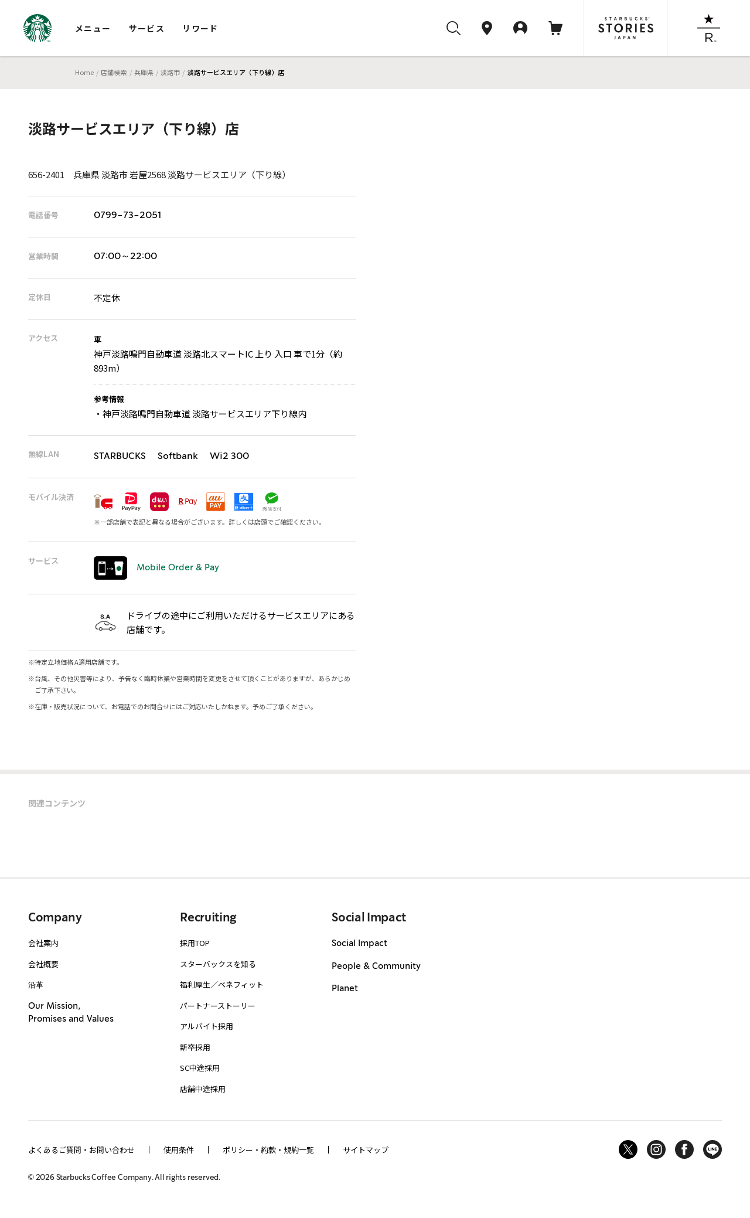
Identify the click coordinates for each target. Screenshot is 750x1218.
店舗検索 (114, 72)
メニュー (93, 28)
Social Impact (359, 944)
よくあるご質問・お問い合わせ (81, 1149)
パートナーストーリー (217, 1005)
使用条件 (178, 1149)
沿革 (35, 984)
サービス (147, 28)
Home (84, 72)
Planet (345, 989)
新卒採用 (195, 1047)
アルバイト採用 (206, 1026)
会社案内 (43, 942)
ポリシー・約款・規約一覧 (268, 1149)
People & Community (376, 966)
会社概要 (43, 963)
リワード (200, 28)
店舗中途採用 (203, 1088)
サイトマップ (365, 1149)
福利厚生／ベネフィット (222, 984)
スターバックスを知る (218, 963)
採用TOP (195, 942)
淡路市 (170, 72)
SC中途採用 (200, 1067)
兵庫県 (144, 72)
